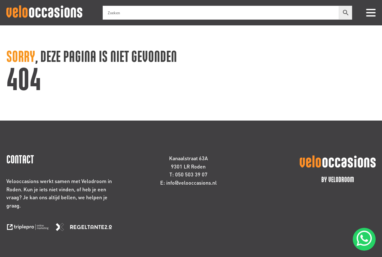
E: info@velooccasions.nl (188, 182)
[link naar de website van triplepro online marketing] (30, 229)
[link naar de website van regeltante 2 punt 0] (86, 229)
